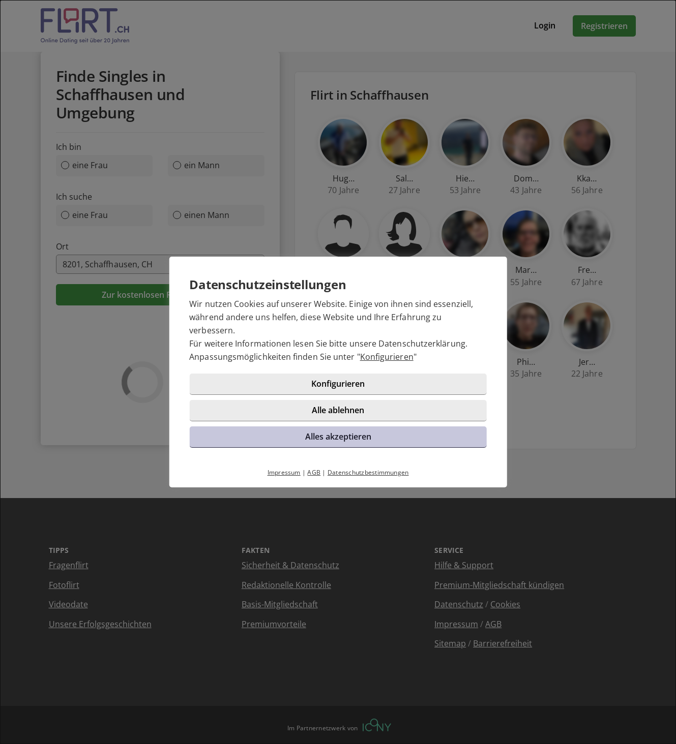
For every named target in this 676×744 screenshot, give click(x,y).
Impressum (284, 472)
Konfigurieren (387, 356)
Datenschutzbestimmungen (368, 472)
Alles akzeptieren (338, 436)
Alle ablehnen (338, 410)
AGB (313, 472)
